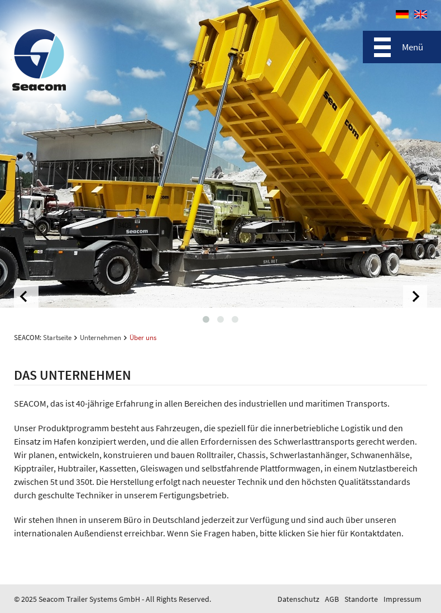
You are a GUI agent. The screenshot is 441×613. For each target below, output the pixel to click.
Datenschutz (298, 599)
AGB (332, 599)
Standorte (361, 599)
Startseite (57, 337)
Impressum (402, 599)
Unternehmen (100, 337)
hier (327, 533)
